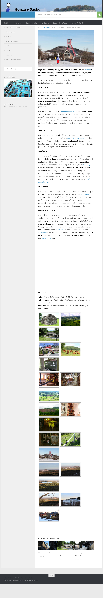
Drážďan (88, 83)
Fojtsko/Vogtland (77, 23)
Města (40, 28)
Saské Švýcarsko (31, 23)
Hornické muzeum (68, 125)
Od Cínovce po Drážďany (53, 28)
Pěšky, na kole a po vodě (13, 73)
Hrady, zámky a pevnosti (13, 41)
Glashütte (60, 243)
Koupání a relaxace (12, 55)
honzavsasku (47, 41)
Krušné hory (18, 23)
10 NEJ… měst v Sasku (46, 566)
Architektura (9, 69)
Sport (7, 60)
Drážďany (7, 23)
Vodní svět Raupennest (76, 152)
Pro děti (8, 50)
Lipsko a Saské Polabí (60, 23)
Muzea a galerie (10, 46)
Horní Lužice (45, 23)
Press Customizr (33, 594)
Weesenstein (43, 246)
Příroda (8, 64)
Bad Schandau (54, 252)
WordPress (16, 594)
